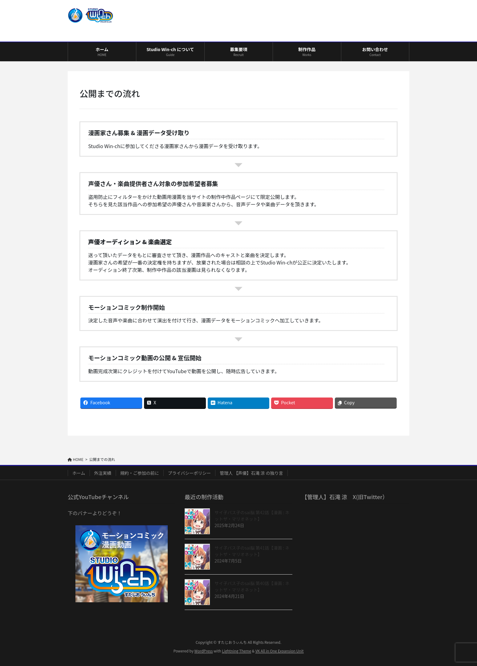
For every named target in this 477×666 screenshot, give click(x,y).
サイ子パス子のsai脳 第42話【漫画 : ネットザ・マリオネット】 (251, 515)
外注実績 (102, 473)
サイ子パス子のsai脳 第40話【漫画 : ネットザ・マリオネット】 (251, 586)
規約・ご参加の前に (139, 473)
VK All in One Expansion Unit (279, 650)
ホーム (78, 473)
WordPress (203, 650)
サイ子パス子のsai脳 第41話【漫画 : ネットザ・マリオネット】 (251, 551)
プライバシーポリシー (189, 473)
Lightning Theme (236, 650)
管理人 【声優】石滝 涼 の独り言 (251, 473)
